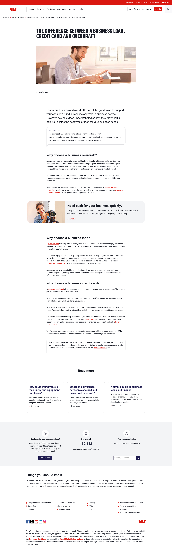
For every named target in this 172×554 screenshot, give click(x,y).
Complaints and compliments (39, 503)
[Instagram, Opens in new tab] (44, 523)
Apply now (71, 219)
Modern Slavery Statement (130, 513)
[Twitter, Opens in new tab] (32, 521)
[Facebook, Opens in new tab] (28, 521)
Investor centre (64, 506)
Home (31, 9)
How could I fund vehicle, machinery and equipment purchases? (44, 390)
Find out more (45, 458)
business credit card (56, 289)
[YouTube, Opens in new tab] (36, 521)
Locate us (138, 2)
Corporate (61, 9)
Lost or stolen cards (152, 2)
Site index (123, 509)
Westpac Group (64, 509)
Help (81, 9)
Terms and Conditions (37, 539)
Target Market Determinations (71, 539)
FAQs (91, 506)
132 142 (86, 443)
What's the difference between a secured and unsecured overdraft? (83, 390)
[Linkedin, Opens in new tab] (40, 521)
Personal (41, 9)
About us (72, 9)
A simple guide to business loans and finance (126, 388)
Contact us (129, 2)
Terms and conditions (128, 506)
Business (51, 9)
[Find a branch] (138, 458)
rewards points (90, 319)
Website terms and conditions (131, 503)
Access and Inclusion (66, 503)
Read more (34, 406)
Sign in (158, 9)
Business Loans (32, 17)
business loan (53, 244)
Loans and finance (18, 17)
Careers (31, 509)
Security (92, 503)
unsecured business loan (56, 263)
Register (165, 2)
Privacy (92, 509)
